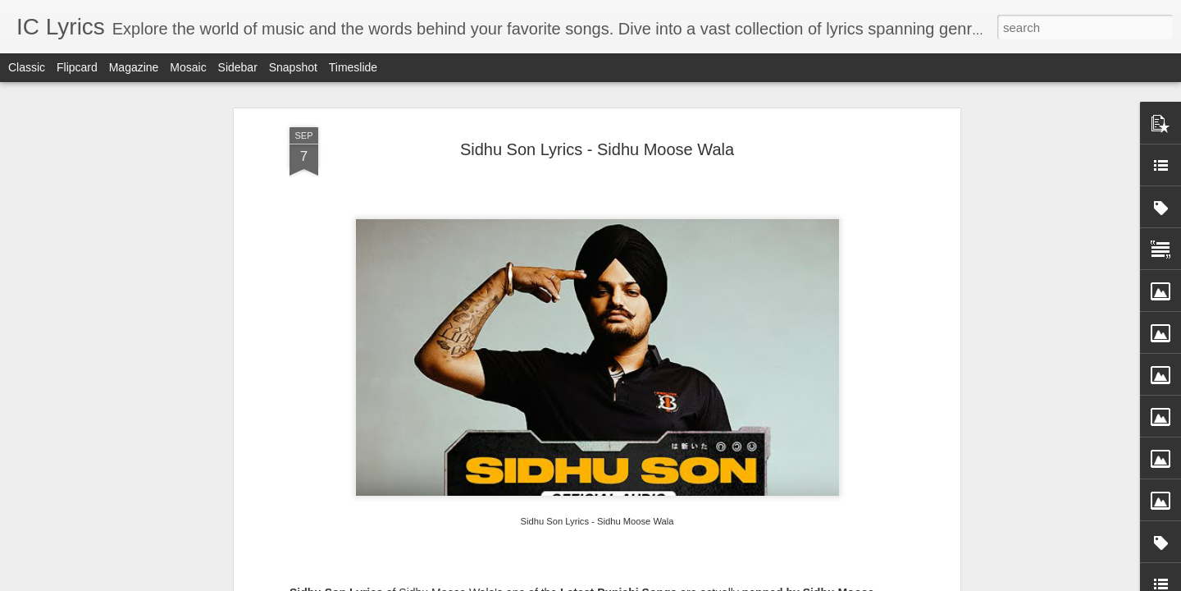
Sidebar (238, 67)
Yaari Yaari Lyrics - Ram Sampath (295, 470)
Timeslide (353, 67)
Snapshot (293, 67)
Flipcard (77, 67)
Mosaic (188, 67)
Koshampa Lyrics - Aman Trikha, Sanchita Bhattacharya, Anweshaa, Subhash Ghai (889, 492)
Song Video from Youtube (377, 96)
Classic (26, 67)
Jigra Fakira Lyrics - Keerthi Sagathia (686, 470)
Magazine (134, 67)
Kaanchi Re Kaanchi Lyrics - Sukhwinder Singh (494, 478)
